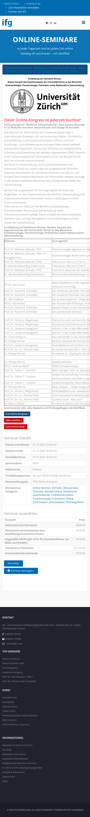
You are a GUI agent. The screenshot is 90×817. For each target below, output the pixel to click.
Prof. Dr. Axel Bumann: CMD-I (17, 676)
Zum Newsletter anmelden (23, 7)
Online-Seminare (11, 658)
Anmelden (13, 563)
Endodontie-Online (62, 495)
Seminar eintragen (21, 570)
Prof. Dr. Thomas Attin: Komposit (19, 681)
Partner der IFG (17, 11)
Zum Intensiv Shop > (16, 426)
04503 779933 (12, 3)
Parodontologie (42, 498)
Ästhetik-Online (53, 491)
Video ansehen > (14, 420)
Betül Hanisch (9, 719)
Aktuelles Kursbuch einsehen (17, 745)
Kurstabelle (8, 702)
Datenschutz (8, 776)
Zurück (12, 586)
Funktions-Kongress (12, 672)
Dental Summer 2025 (13, 663)
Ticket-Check (8, 711)
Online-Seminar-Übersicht (15, 724)
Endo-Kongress (10, 667)
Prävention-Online (62, 498)
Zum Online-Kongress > (17, 413)
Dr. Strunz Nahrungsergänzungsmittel (22, 767)
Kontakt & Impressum (13, 772)
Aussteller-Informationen (15, 758)
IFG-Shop (7, 749)
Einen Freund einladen (21, 578)
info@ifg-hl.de (33, 3)
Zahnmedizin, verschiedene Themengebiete (58, 502)
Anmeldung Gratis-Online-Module (20, 715)
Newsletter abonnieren (14, 754)
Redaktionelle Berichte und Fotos (19, 763)
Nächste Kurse (9, 706)
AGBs (5, 781)
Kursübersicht (9, 697)
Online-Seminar (42, 488)
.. (3, 790)
